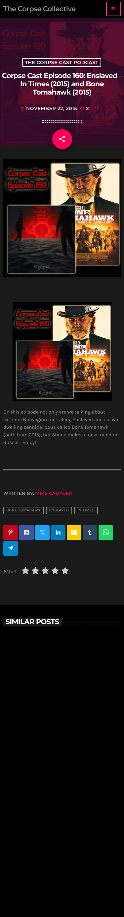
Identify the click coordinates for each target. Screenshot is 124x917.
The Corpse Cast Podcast (62, 62)
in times (86, 510)
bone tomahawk (23, 510)
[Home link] (39, 9)
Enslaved (59, 510)
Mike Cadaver (53, 493)
